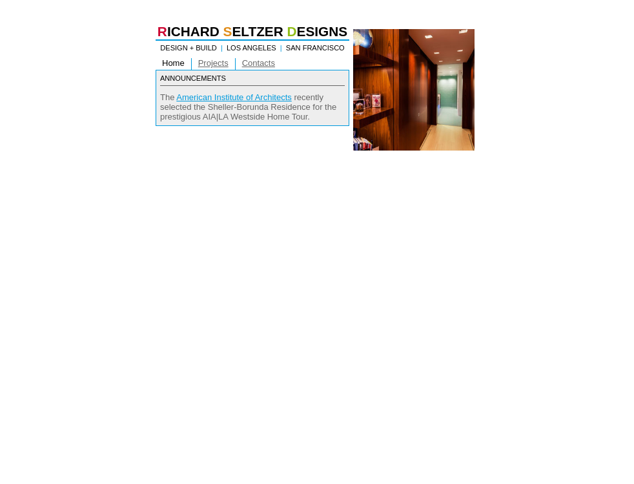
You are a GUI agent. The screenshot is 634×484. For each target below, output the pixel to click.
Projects (213, 63)
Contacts (258, 63)
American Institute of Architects (233, 97)
